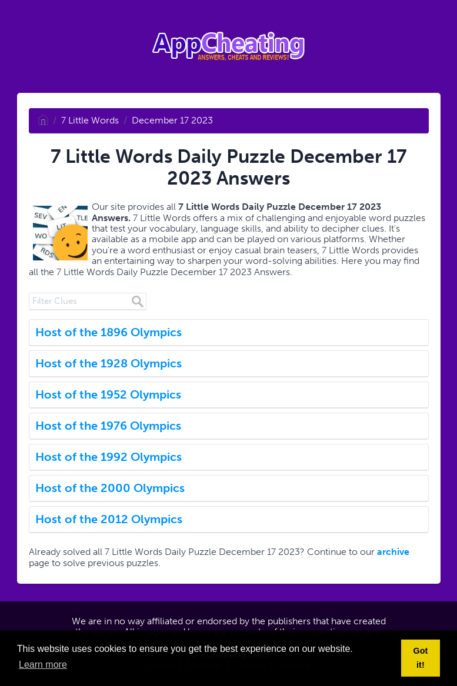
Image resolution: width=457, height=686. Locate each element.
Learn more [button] (43, 665)
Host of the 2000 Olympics (110, 488)
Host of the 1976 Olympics (108, 426)
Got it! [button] (420, 658)
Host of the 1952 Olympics (108, 394)
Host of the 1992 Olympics (108, 457)
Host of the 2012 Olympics (108, 519)
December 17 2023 (172, 120)
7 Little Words (90, 120)
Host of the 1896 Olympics (108, 332)
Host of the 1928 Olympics (108, 363)
